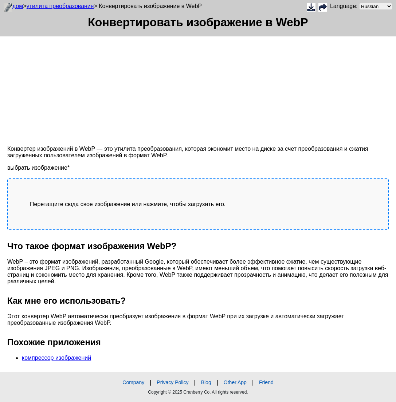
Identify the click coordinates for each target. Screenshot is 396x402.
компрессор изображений (56, 358)
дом (17, 6)
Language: (361, 6)
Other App (235, 382)
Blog (206, 382)
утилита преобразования (60, 6)
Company (133, 382)
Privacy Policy (172, 382)
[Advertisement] (198, 87)
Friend (266, 382)
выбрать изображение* (38, 168)
